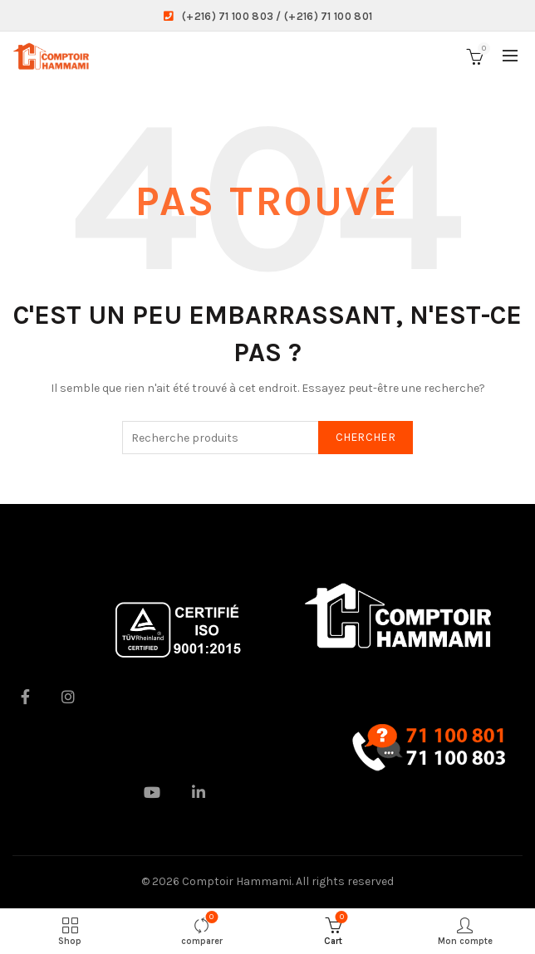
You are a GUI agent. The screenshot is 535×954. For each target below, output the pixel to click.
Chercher (365, 437)
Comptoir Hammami (237, 881)
